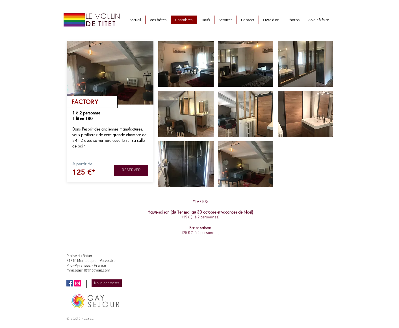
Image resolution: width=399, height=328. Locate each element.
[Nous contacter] (107, 283)
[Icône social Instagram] (77, 283)
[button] (186, 64)
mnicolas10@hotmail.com (88, 270)
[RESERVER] (131, 170)
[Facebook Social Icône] (69, 283)
